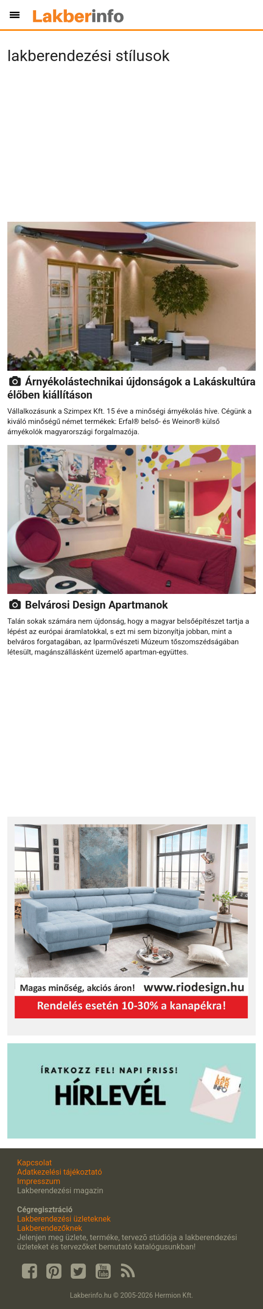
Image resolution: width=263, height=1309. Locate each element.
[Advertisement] (131, 146)
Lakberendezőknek (49, 1228)
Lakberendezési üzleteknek (64, 1219)
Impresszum (38, 1181)
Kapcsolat (34, 1162)
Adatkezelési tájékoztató (59, 1172)
